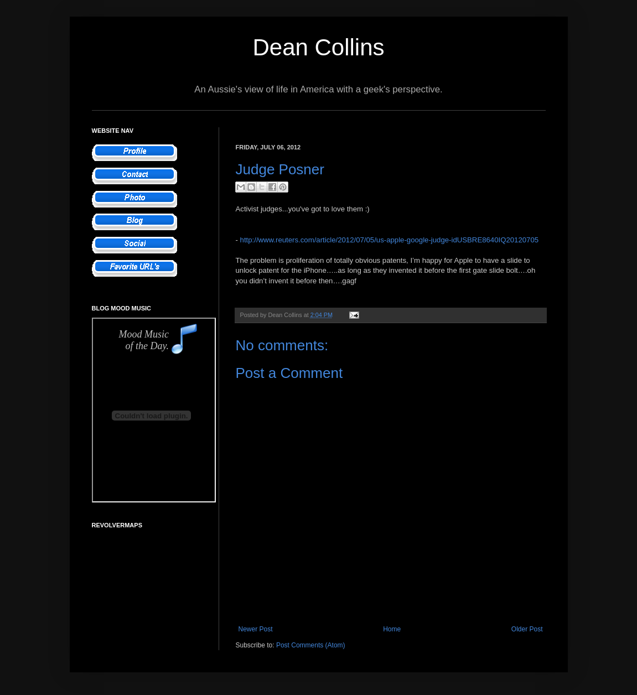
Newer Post (256, 629)
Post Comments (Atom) (310, 645)
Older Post (527, 629)
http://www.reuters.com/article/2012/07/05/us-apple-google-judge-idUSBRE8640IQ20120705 (389, 240)
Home (392, 629)
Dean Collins (318, 47)
